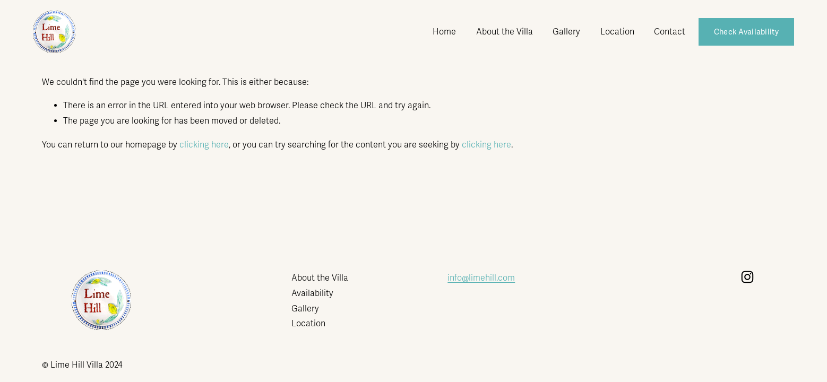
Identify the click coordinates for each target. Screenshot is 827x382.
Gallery (566, 32)
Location (617, 32)
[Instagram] (747, 277)
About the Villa (504, 32)
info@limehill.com (481, 278)
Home (444, 32)
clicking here (204, 145)
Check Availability (746, 32)
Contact (669, 32)
